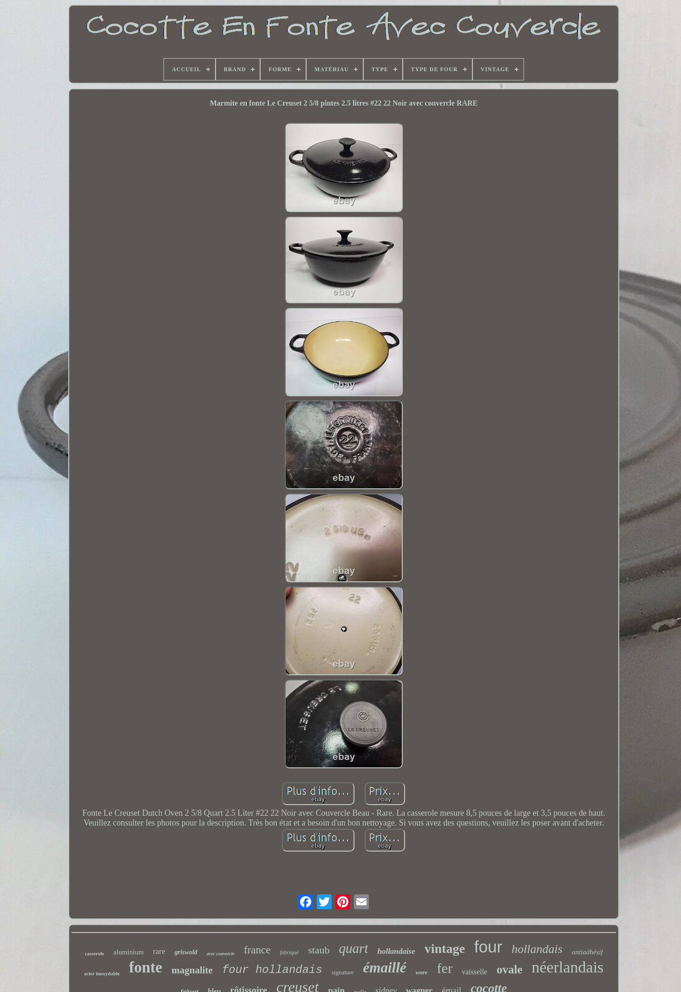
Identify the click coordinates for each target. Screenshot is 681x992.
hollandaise (396, 951)
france (257, 950)
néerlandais (568, 967)
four (488, 947)
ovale (510, 969)
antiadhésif (587, 952)
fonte (145, 967)
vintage (445, 948)
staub (318, 950)
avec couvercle (221, 953)
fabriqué (289, 952)
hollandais (537, 949)
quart (353, 948)
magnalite (192, 970)
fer (444, 968)
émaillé (384, 967)
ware (422, 972)
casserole (94, 953)
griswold (186, 952)
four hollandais (272, 970)
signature (343, 972)
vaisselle (474, 972)
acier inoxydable (102, 973)
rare (159, 951)
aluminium (128, 952)
